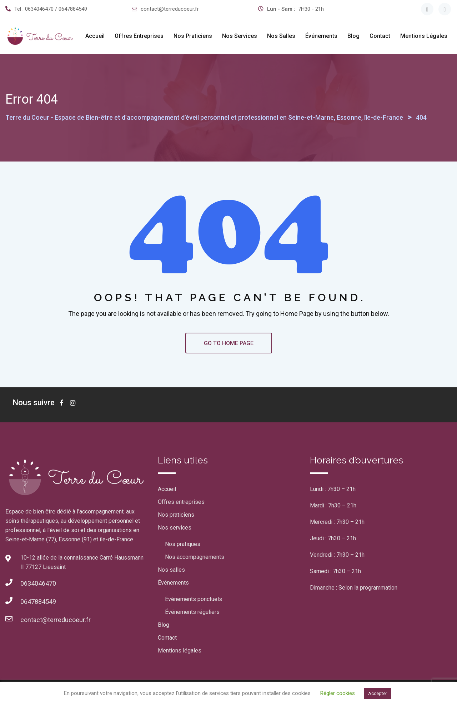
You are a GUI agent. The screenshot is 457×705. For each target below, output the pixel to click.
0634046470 (38, 583)
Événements (321, 36)
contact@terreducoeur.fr (170, 9)
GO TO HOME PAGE (228, 343)
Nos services (239, 36)
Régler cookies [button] (337, 693)
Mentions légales (423, 36)
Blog (353, 36)
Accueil (95, 36)
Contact (380, 36)
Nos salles (281, 36)
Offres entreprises (139, 36)
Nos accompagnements (194, 556)
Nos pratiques (182, 544)
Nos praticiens (193, 36)
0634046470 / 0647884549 (56, 9)
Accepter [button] (377, 693)
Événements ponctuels (193, 599)
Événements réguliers (192, 612)
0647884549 (38, 601)
